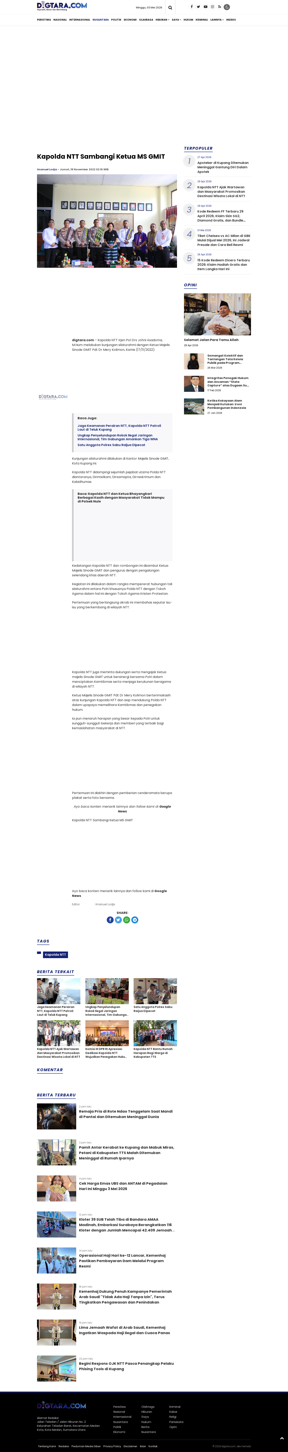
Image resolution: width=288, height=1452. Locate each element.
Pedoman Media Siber (86, 1446)
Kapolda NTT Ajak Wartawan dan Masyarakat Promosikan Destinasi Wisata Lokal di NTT (58, 1053)
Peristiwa (44, 19)
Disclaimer (130, 1446)
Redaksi (64, 1446)
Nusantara (101, 19)
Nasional (60, 19)
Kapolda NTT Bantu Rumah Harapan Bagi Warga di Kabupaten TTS (153, 1053)
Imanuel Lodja (47, 169)
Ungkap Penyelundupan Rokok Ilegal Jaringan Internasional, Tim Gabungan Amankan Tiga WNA (118, 437)
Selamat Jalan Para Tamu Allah (211, 340)
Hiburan (161, 19)
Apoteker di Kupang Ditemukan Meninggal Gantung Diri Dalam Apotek (223, 167)
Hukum (188, 19)
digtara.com (228, 1446)
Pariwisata (176, 1422)
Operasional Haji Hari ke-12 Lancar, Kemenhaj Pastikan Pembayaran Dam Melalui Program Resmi (122, 1261)
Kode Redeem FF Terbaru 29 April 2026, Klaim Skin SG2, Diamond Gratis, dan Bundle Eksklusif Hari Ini (220, 218)
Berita (145, 1427)
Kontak (153, 1446)
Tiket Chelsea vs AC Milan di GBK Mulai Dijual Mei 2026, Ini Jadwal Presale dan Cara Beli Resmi (224, 240)
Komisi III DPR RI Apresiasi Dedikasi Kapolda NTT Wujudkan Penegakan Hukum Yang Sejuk (106, 1053)
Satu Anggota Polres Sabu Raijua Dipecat (111, 445)
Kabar (173, 1412)
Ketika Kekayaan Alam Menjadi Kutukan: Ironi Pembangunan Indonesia (226, 404)
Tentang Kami (47, 1446)
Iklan (143, 1446)
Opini (173, 1427)
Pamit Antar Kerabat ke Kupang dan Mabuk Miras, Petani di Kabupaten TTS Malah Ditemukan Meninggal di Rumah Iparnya (126, 1153)
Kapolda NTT (55, 954)
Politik (116, 19)
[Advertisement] (144, 60)
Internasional (79, 19)
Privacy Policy (112, 1446)
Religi (172, 1417)
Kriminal (202, 19)
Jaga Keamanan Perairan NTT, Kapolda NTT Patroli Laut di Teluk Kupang (119, 427)
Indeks (231, 19)
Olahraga (146, 19)
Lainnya (216, 19)
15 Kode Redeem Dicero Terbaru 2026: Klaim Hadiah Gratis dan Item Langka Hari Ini (223, 265)
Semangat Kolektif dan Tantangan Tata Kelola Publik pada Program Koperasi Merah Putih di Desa (225, 363)
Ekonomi (130, 19)
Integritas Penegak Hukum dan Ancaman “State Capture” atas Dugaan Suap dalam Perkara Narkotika (229, 383)
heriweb (246, 1446)
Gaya (175, 19)
